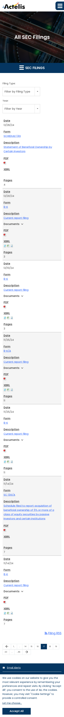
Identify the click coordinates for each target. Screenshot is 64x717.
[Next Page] (26, 652)
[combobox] (21, 91)
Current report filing (16, 218)
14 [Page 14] (26, 647)
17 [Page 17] (45, 647)
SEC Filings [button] (32, 67)
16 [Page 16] (39, 647)
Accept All (17, 711)
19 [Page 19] (57, 647)
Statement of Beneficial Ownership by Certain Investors (28, 149)
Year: (6, 100)
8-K (6, 207)
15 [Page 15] (32, 647)
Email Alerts (14, 667)
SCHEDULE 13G (12, 136)
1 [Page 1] (15, 647)
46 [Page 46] (19, 652)
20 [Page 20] (6, 652)
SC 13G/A (9, 495)
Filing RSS (52, 633)
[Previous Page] (7, 646)
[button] (59, 6)
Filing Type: (9, 83)
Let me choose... (12, 703)
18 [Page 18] (51, 647)
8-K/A (7, 351)
